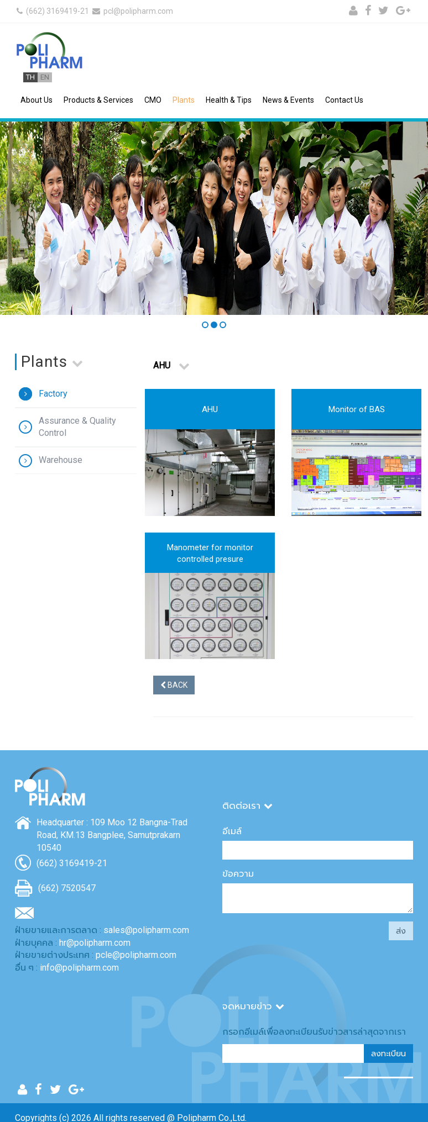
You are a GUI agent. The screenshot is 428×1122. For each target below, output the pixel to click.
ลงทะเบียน (388, 1053)
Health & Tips (229, 100)
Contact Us (344, 100)
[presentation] (281, 936)
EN (44, 77)
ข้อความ (238, 873)
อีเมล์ (232, 831)
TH (30, 77)
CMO (152, 100)
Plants (184, 100)
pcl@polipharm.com (132, 11)
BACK (173, 685)
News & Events (288, 100)
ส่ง (401, 930)
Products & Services (98, 100)
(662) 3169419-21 (52, 11)
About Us (36, 100)
